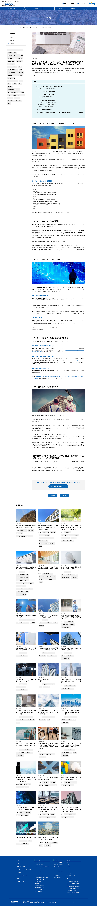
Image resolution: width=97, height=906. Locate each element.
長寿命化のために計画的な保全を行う (48, 102)
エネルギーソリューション (40, 873)
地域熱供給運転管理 (39, 885)
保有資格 (68, 871)
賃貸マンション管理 (39, 887)
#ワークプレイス (11, 78)
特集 (65, 3)
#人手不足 (10, 75)
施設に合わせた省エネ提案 (42, 877)
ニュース (19, 863)
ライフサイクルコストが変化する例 (45, 94)
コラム (11, 37)
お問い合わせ (82, 3)
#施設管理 (10, 52)
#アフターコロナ (11, 61)
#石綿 (9, 103)
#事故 (20, 83)
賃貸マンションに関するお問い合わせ (73, 884)
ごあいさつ (69, 862)
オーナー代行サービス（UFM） (24, 8)
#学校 (19, 67)
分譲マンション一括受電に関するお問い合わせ (73, 893)
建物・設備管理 (39, 864)
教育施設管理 (57, 867)
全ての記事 (12, 33)
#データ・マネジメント (12, 69)
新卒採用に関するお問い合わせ (73, 886)
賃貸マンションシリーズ (84, 8)
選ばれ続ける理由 (12, 8)
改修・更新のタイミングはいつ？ (45, 109)
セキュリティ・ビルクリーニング (43, 871)
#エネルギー (19, 61)
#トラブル (14, 83)
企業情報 (61, 8)
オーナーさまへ (39, 889)
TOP (7, 27)
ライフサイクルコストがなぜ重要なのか (46, 91)
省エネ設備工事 (57, 877)
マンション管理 (57, 873)
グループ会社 (69, 873)
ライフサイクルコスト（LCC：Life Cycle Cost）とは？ (50, 86)
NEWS (72, 3)
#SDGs (9, 83)
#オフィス (10, 58)
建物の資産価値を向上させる (46, 106)
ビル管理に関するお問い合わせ (73, 881)
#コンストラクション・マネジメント (15, 72)
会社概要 (68, 867)
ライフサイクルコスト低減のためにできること (48, 101)
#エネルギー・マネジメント (13, 55)
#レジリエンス (19, 50)
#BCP (15, 52)
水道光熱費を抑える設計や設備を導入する (49, 104)
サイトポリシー (20, 881)
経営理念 (68, 864)
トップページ (20, 860)
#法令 (22, 92)
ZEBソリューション (40, 879)
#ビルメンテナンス (18, 58)
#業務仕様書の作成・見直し (13, 92)
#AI (22, 55)
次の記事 (64, 495)
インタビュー (13, 43)
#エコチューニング (18, 75)
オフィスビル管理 (58, 862)
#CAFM (20, 81)
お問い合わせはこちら (59, 486)
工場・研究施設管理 (58, 869)
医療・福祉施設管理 (58, 864)
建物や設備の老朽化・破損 (45, 96)
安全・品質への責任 (71, 875)
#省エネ (13, 64)
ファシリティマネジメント (40, 862)
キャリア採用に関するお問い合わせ (74, 888)
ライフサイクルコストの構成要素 (47, 88)
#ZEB (20, 69)
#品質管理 (10, 86)
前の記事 (53, 495)
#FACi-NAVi (10, 98)
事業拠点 (68, 869)
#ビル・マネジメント (12, 67)
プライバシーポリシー (22, 875)
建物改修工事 (57, 875)
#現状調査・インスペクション (18, 95)
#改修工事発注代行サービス (13, 89)
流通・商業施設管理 (58, 871)
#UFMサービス (11, 50)
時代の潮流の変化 (43, 98)
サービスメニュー (40, 875)
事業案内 (48, 8)
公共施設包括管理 (40, 869)
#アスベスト (17, 98)
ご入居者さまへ (39, 891)
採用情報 (73, 8)
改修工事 (37, 883)
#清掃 (9, 95)
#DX (8, 64)
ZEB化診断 (38, 881)
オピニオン (12, 40)
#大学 (16, 100)
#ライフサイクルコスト (12, 81)
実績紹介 (36, 8)
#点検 (20, 100)
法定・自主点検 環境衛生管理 (42, 867)
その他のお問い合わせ (71, 890)
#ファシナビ (10, 100)
